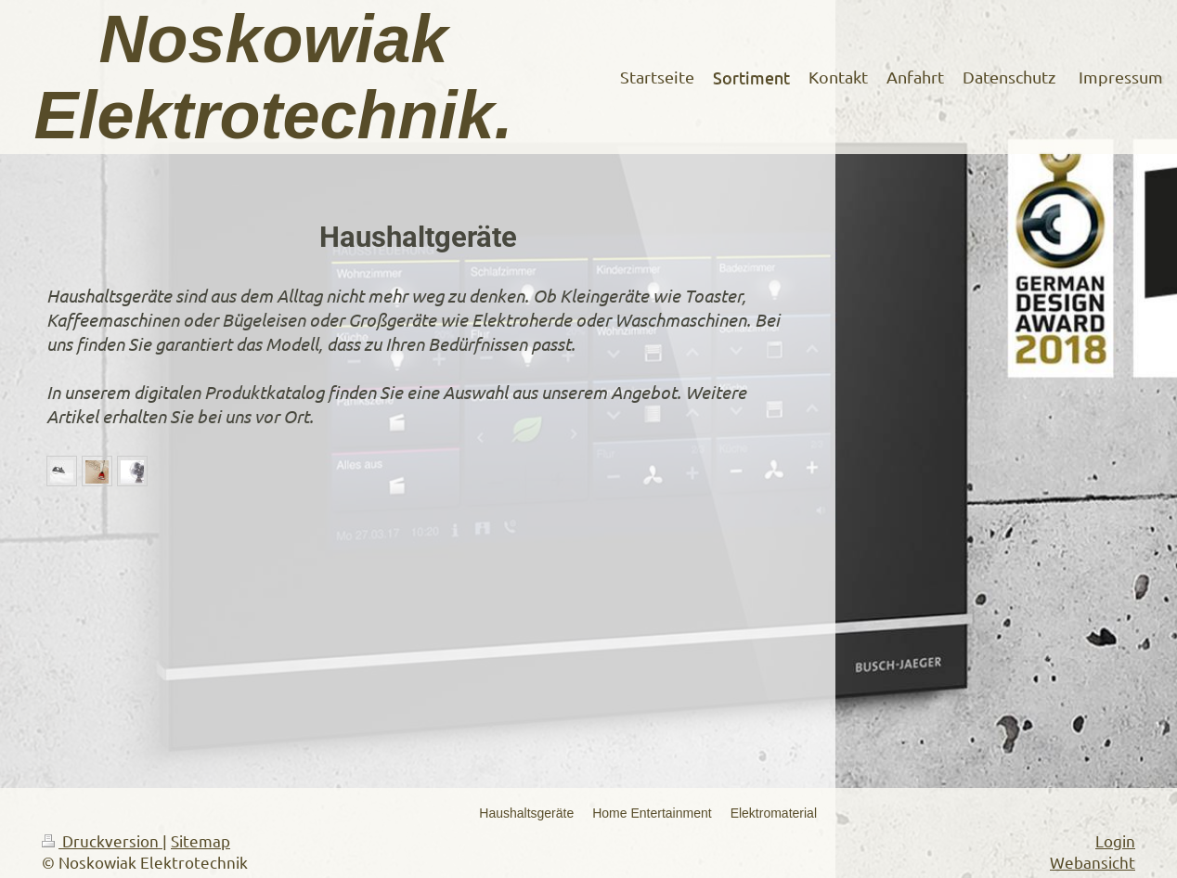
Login (1115, 840)
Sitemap (200, 840)
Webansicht (1092, 862)
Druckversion (102, 840)
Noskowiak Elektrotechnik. (272, 77)
